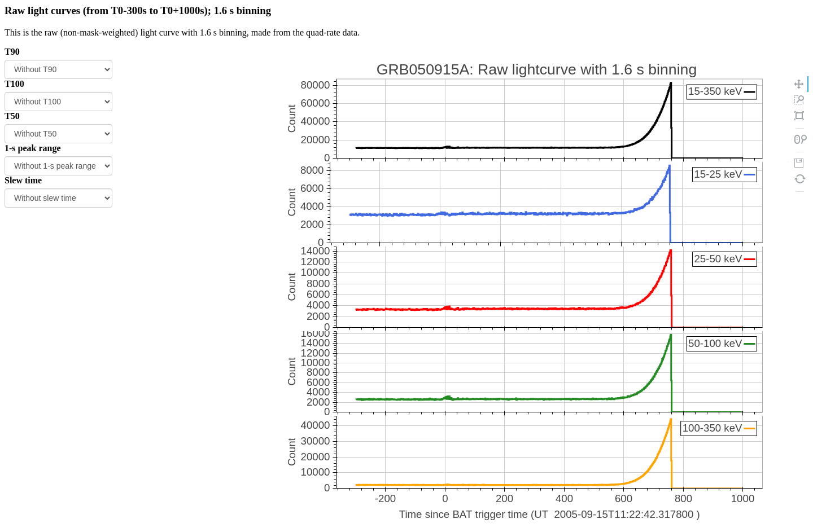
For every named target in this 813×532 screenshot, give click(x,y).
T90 (12, 51)
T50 (12, 116)
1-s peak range (33, 148)
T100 (14, 84)
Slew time (23, 180)
